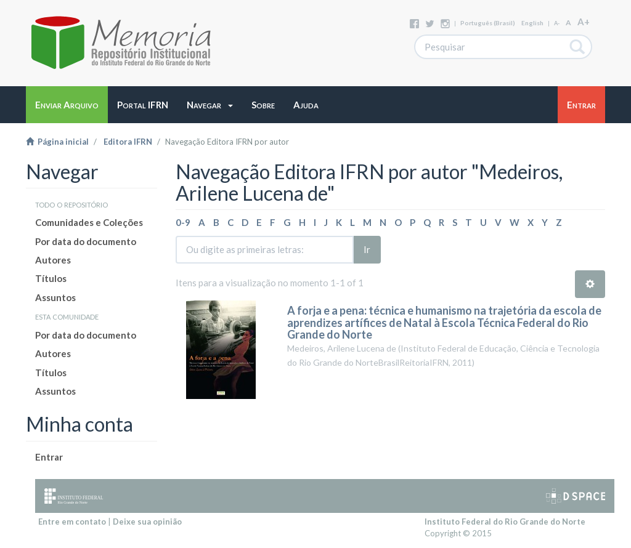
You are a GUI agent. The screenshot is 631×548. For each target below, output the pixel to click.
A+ (583, 21)
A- (557, 23)
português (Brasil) (487, 22)
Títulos (51, 278)
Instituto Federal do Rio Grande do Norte (505, 521)
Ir (367, 249)
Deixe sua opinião (147, 521)
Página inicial (57, 142)
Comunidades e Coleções (89, 222)
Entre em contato (72, 521)
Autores (53, 259)
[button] (209, 104)
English (532, 22)
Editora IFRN (128, 142)
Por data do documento (85, 241)
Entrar (49, 456)
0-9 (183, 222)
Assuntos (55, 297)
